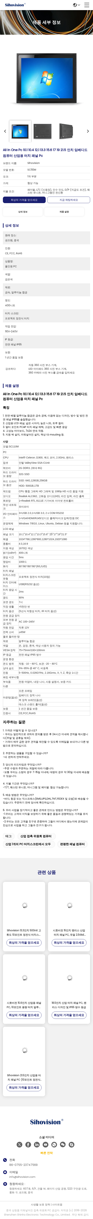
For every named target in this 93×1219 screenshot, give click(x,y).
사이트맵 (57, 1204)
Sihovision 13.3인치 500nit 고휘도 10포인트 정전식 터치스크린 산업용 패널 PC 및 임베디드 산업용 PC (24, 933)
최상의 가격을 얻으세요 (24, 200)
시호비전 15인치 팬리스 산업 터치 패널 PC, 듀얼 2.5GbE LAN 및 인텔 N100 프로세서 (69, 933)
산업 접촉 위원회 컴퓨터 (35, 836)
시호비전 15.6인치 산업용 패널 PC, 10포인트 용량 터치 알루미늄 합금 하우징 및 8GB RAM (24, 1005)
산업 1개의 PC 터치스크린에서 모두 (28, 844)
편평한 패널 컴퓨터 (72, 844)
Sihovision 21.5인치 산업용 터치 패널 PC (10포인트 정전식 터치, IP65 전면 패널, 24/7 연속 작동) (24, 1078)
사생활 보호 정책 (40, 1204)
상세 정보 (22, 211)
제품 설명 (64, 211)
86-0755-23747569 (23, 1165)
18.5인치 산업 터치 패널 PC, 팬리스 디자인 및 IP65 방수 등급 (69, 1005)
